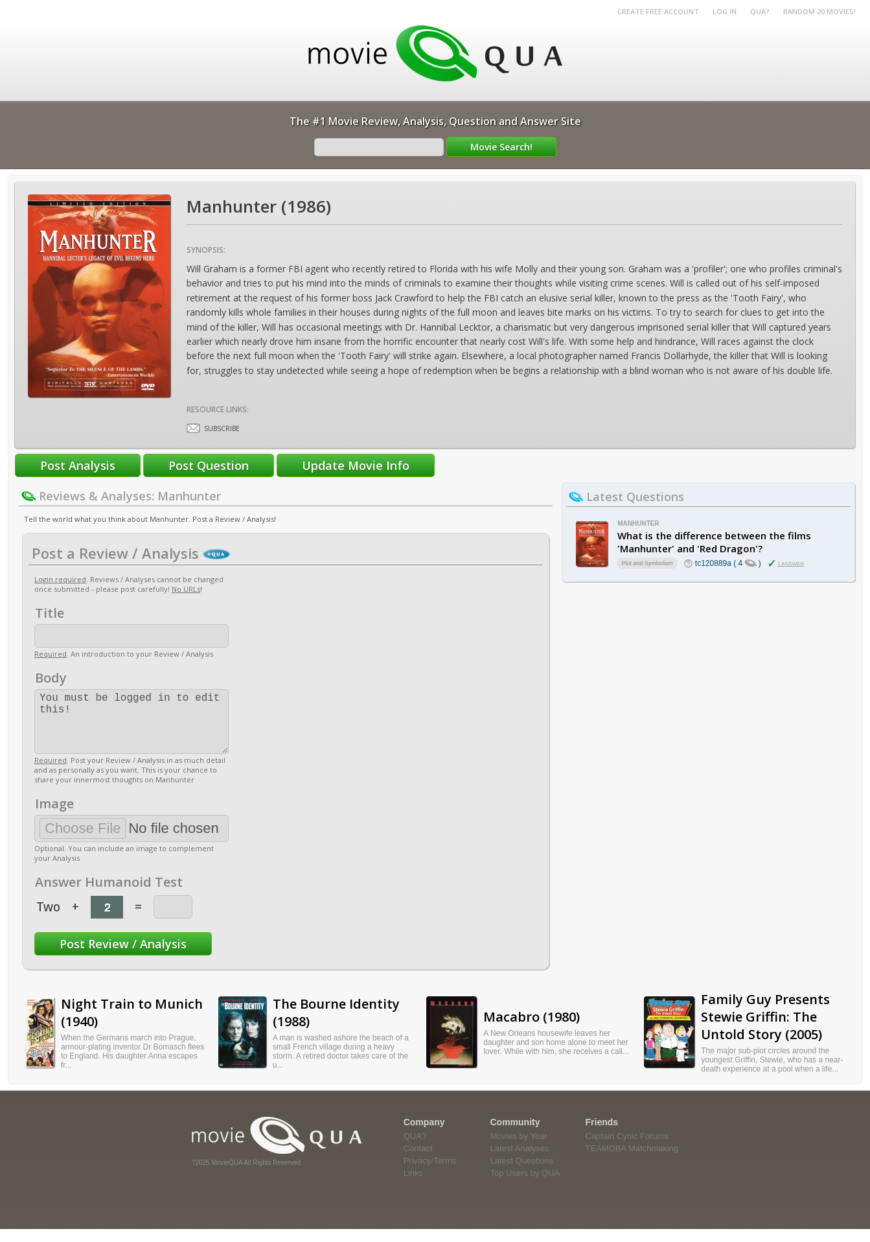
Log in (725, 11)
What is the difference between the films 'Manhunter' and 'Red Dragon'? (714, 542)
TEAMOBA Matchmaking (632, 1161)
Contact (418, 1161)
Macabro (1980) (531, 1029)
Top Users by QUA (525, 1186)
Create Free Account (658, 11)
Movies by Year (518, 1149)
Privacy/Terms (430, 1173)
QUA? (760, 11)
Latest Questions (522, 1173)
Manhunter (638, 523)
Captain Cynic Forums (627, 1149)
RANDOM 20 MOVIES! (819, 11)
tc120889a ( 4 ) (728, 563)
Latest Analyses (519, 1161)
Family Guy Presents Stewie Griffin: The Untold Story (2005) (765, 1029)
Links (413, 1186)
